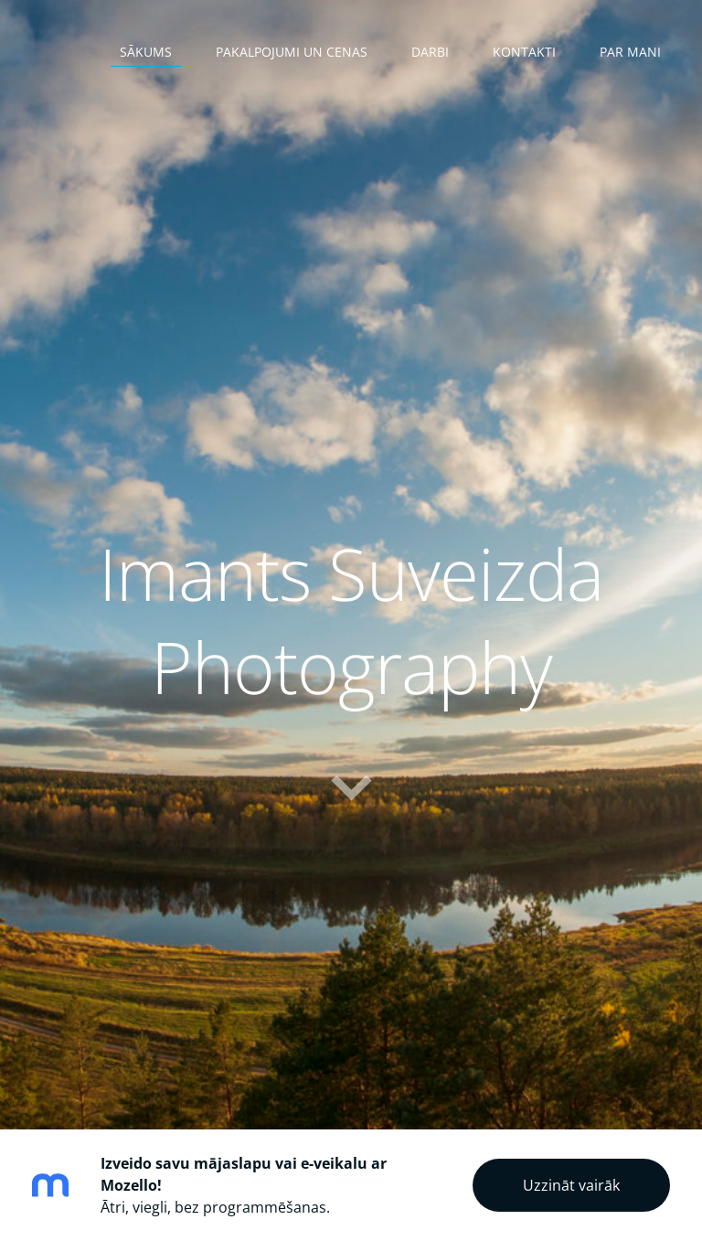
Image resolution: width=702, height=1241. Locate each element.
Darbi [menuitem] (430, 51)
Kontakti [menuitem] (524, 51)
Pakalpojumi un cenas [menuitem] (291, 51)
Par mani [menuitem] (630, 51)
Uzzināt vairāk (571, 1185)
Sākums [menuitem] (146, 51)
